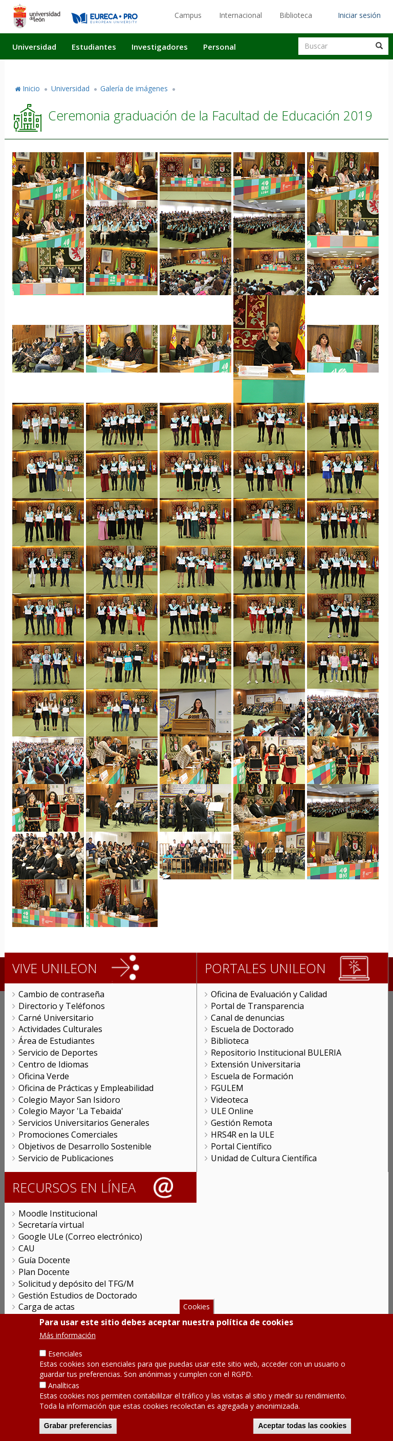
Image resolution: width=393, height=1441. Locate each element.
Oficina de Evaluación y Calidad (269, 994)
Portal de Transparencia (257, 1006)
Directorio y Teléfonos (61, 1006)
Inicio (31, 88)
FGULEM (227, 1088)
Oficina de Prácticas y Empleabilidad (86, 1088)
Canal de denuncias (248, 1017)
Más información (67, 1349)
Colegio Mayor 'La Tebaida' (70, 1111)
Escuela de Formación (252, 1076)
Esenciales (65, 1368)
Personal (219, 47)
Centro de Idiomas (53, 1064)
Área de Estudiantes (56, 1040)
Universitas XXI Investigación (73, 1318)
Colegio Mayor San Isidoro (69, 1099)
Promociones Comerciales (68, 1134)
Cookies (196, 1320)
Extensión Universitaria (255, 1064)
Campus (188, 15)
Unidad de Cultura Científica (264, 1158)
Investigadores (160, 47)
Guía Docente (44, 1260)
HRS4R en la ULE (242, 1134)
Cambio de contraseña (61, 994)
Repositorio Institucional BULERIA (276, 1052)
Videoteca (229, 1099)
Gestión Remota (241, 1122)
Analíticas (63, 1400)
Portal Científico (241, 1146)
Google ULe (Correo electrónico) (80, 1236)
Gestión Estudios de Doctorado (77, 1295)
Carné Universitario (56, 1017)
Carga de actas (46, 1306)
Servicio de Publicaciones (66, 1158)
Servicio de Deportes (58, 1052)
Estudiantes (94, 47)
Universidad (34, 47)
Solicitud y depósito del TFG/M (76, 1283)
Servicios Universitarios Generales (83, 1122)
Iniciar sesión (359, 15)
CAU (26, 1248)
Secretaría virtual (51, 1224)
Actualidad (271, 68)
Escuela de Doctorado (252, 1029)
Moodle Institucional (57, 1213)
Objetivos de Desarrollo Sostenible (84, 1146)
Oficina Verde (43, 1076)
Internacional (240, 15)
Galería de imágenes (134, 88)
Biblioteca (295, 15)
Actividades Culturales (60, 1029)
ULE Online (232, 1111)
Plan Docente (44, 1272)
